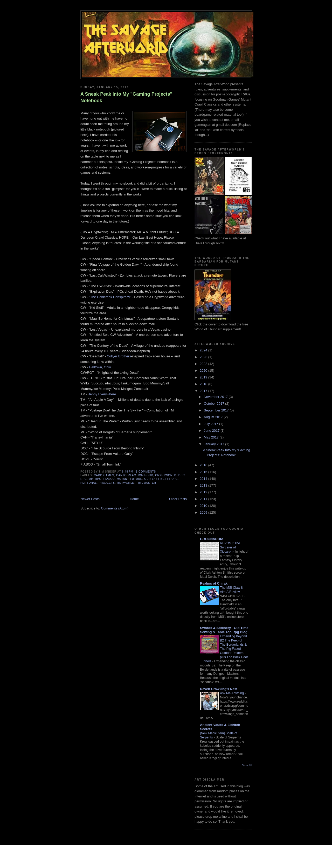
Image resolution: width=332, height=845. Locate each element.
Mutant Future (129, 478)
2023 (204, 357)
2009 (204, 512)
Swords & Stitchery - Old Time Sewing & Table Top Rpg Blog (224, 630)
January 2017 (214, 444)
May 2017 (212, 437)
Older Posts (178, 499)
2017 (204, 391)
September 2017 (217, 410)
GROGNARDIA (211, 539)
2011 (204, 499)
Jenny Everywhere (102, 394)
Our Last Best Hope (161, 478)
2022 (204, 364)
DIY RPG (95, 478)
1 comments (146, 471)
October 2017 (214, 403)
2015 (204, 472)
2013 (204, 485)
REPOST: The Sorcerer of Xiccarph (230, 547)
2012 (204, 492)
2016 (204, 465)
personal (88, 482)
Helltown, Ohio (100, 367)
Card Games (104, 475)
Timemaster (146, 482)
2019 (204, 377)
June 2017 (212, 431)
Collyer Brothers (119, 356)
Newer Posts (90, 499)
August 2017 (214, 417)
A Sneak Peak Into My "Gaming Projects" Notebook (126, 97)
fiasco (109, 478)
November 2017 (216, 397)
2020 (204, 370)
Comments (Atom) (114, 508)
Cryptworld (165, 475)
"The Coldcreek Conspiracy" (110, 297)
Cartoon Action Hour (134, 475)
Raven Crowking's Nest (218, 689)
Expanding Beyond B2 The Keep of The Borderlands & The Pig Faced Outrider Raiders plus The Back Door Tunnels (224, 648)
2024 (204, 350)
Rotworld (125, 482)
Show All (247, 765)
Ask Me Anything (232, 693)
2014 (204, 479)
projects (107, 482)
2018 (204, 384)
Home (134, 499)
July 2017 (211, 424)
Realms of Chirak (213, 583)
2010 (204, 506)
